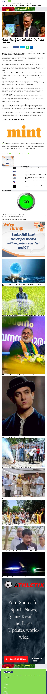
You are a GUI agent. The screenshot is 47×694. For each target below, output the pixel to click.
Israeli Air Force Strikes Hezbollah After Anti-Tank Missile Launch (19, 575)
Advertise (5, 685)
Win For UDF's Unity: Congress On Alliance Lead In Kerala (17, 466)
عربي (25, 3)
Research (28, 5)
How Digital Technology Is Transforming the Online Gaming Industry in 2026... (13, 214)
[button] (27, 3)
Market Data (21, 5)
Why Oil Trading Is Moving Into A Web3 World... (9, 217)
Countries (34, 5)
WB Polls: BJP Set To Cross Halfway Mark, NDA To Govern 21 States (19, 523)
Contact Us (5, 684)
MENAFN (4, 52)
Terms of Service (6, 681)
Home (3, 5)
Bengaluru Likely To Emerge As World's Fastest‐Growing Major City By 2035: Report (22, 285)
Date (3, 46)
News (7, 5)
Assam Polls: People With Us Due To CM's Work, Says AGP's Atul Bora (20, 549)
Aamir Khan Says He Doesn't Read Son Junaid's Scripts (16, 436)
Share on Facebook (16, 47)
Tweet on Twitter (22, 47)
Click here (10, 675)
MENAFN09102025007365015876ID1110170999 (13, 119)
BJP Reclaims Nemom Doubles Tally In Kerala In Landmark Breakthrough (21, 374)
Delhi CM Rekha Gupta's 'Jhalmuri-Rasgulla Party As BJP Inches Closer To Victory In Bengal (23, 497)
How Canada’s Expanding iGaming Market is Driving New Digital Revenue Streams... (14, 219)
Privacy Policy (6, 682)
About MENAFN (6, 686)
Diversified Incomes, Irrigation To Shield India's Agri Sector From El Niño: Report (23, 315)
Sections (39, 5)
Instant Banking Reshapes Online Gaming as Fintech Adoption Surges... (12, 216)
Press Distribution (13, 5)
